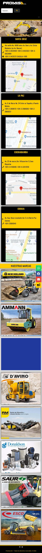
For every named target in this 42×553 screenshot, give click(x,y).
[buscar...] (7, 10)
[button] (39, 17)
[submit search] (17, 10)
